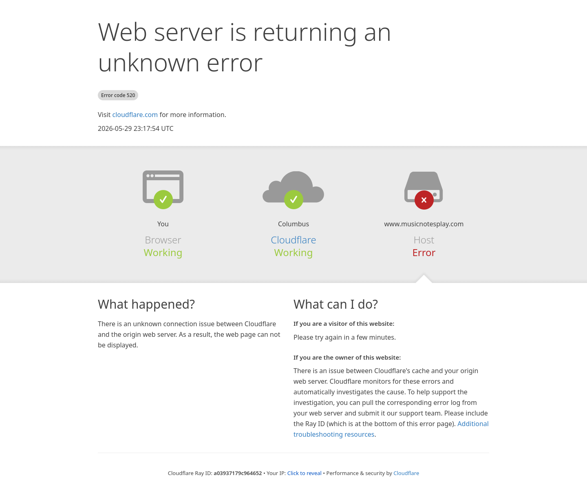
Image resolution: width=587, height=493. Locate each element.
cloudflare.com (135, 114)
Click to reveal (304, 473)
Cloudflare (293, 239)
